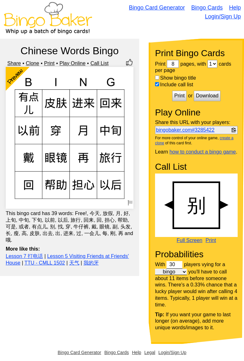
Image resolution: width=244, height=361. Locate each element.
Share (14, 63)
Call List (100, 63)
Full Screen (189, 240)
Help (235, 7)
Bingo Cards (207, 7)
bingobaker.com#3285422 (185, 130)
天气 (74, 263)
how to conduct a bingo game (202, 151)
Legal (149, 352)
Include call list (174, 84)
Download (207, 95)
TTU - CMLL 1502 (44, 263)
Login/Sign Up (223, 16)
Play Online (72, 63)
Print (49, 63)
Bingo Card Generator (157, 7)
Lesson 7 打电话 (24, 256)
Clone (32, 63)
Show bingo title (175, 78)
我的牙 (91, 263)
